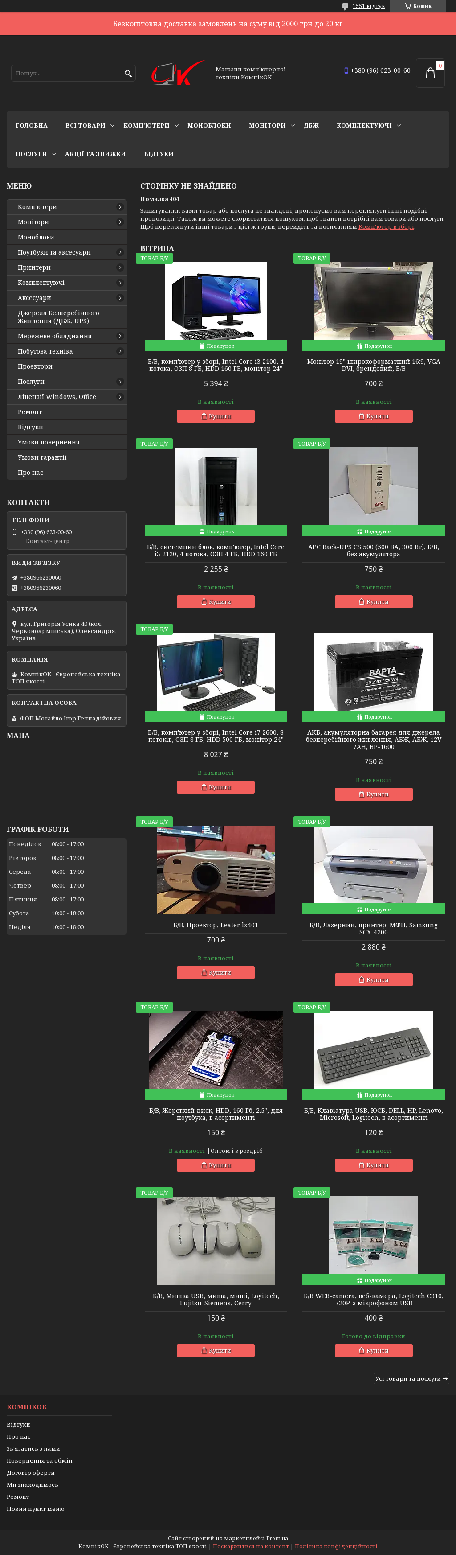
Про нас (30, 473)
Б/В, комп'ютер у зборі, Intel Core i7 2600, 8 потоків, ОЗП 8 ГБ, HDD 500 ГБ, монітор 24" (216, 736)
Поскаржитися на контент (251, 1546)
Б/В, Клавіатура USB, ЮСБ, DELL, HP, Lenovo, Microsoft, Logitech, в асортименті (373, 1114)
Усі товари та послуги (408, 1378)
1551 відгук (369, 6)
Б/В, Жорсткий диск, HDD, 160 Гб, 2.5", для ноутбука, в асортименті (216, 1114)
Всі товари (85, 125)
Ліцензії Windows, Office (57, 397)
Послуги (31, 154)
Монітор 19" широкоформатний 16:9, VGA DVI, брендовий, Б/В (373, 365)
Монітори (267, 125)
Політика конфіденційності (336, 1546)
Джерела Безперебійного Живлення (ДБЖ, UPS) (58, 317)
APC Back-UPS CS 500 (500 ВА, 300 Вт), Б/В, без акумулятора (373, 550)
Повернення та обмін (40, 1460)
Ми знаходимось (32, 1485)
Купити (220, 416)
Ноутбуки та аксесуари (54, 252)
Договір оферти (31, 1473)
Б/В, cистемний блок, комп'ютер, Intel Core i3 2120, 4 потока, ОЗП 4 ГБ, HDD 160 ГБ (216, 550)
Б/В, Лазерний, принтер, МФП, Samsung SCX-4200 (373, 928)
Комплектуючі (364, 125)
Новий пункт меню (36, 1509)
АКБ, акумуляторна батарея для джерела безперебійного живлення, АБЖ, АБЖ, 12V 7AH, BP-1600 (373, 739)
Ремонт (30, 412)
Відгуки (159, 154)
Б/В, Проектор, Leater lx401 (215, 925)
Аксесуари (34, 298)
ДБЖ (311, 125)
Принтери (34, 267)
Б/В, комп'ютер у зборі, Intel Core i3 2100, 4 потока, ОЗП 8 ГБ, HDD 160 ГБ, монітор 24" (216, 365)
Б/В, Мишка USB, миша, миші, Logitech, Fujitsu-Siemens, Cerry (216, 1299)
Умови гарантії (42, 457)
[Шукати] (128, 74)
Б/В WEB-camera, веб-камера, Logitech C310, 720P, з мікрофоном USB (374, 1299)
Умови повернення (49, 442)
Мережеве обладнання (55, 336)
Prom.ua (277, 1538)
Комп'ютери (146, 125)
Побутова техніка (45, 351)
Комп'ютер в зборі (386, 226)
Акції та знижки (95, 154)
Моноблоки (209, 125)
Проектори (35, 366)
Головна (32, 125)
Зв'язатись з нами (33, 1448)
